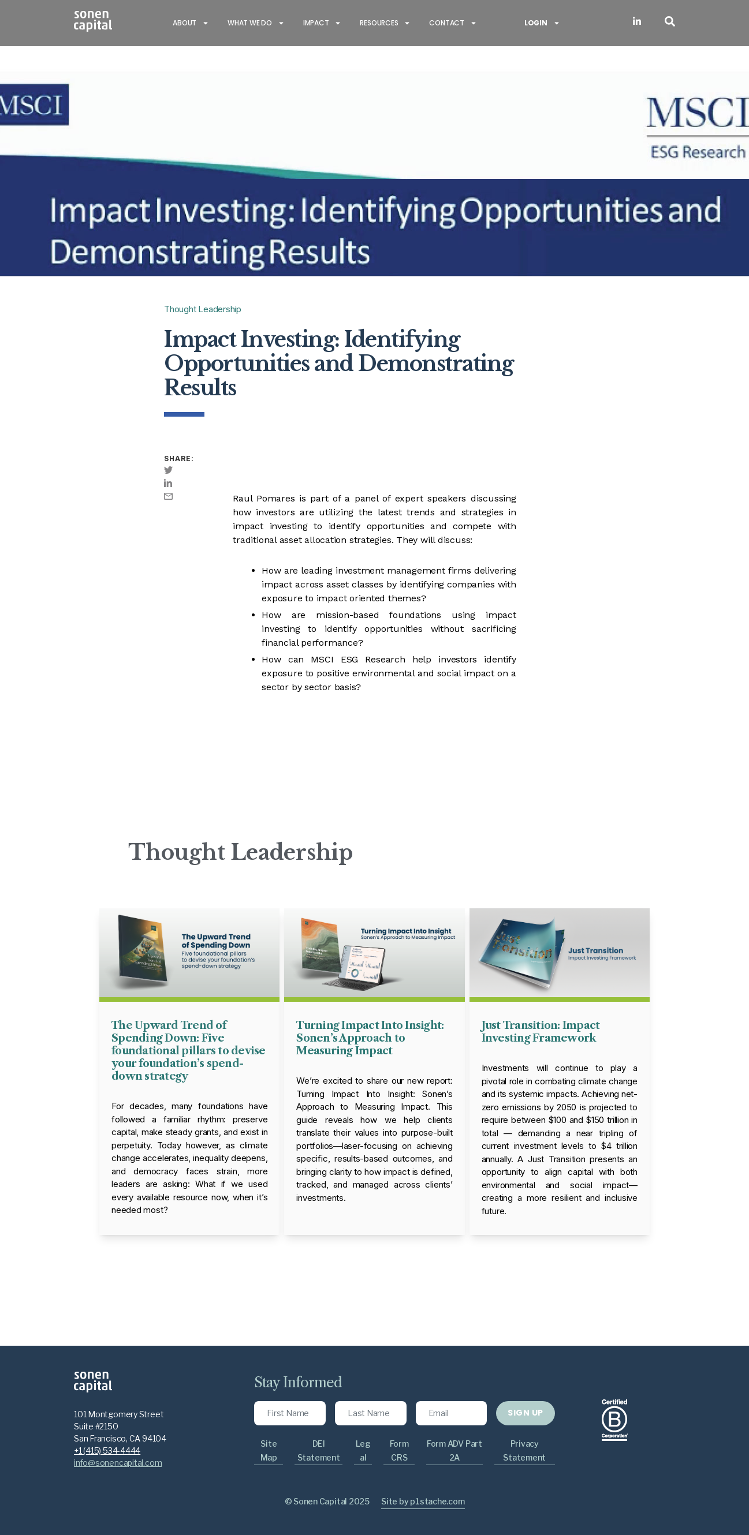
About (191, 23)
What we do (256, 23)
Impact (322, 23)
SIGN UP (525, 1412)
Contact (452, 23)
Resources (385, 23)
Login (542, 23)
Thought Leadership (202, 309)
